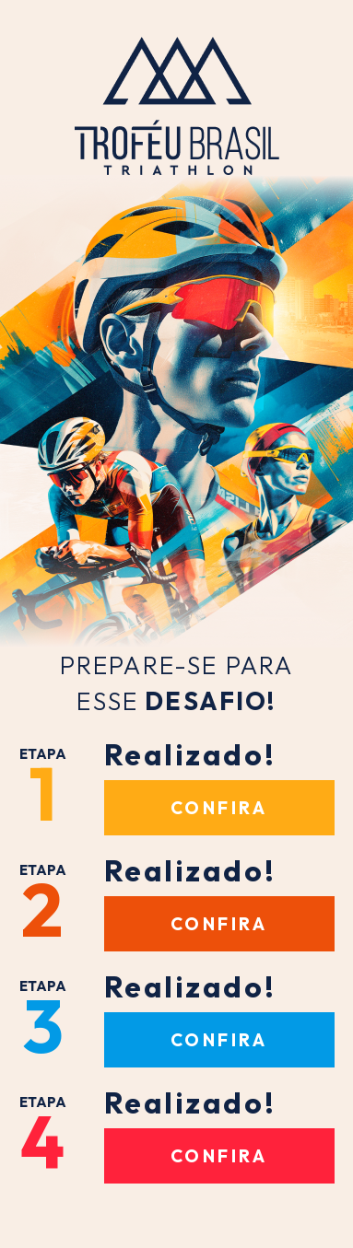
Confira (219, 808)
